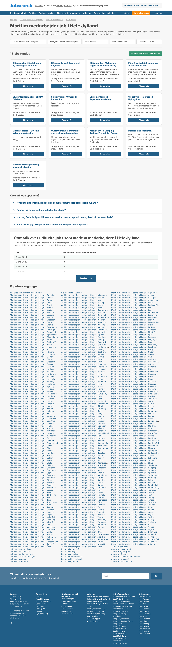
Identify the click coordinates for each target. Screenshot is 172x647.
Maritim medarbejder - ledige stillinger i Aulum (31, 302)
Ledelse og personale (95, 611)
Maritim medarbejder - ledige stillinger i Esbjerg (83, 339)
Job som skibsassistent (71, 559)
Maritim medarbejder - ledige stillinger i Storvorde (33, 477)
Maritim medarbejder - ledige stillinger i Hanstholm (134, 371)
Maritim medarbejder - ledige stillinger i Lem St (132, 413)
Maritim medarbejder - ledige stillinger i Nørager (32, 433)
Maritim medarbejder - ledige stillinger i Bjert (131, 310)
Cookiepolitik (41, 609)
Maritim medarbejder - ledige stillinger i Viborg (132, 519)
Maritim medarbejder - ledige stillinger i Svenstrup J (135, 482)
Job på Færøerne (120, 643)
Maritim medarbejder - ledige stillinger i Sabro (132, 455)
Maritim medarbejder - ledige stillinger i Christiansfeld (85, 330)
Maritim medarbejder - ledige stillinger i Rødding (32, 453)
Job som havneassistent (21, 549)
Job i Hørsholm (144, 626)
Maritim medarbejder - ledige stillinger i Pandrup (133, 438)
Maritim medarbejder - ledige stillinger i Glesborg (32, 362)
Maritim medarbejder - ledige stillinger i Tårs (81, 507)
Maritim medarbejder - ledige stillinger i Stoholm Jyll (135, 475)
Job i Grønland (119, 641)
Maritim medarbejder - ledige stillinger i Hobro (82, 386)
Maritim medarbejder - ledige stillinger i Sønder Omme (35, 487)
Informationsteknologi (95, 601)
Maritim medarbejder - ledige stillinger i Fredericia (33, 347)
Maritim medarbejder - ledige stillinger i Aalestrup (134, 542)
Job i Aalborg (144, 604)
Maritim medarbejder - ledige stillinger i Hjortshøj (133, 384)
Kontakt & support (43, 599)
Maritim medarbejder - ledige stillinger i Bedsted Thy (135, 305)
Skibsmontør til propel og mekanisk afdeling (26, 165)
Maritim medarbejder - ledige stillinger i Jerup (132, 401)
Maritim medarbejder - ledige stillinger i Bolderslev (134, 312)
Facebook (11, 622)
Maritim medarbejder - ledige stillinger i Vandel (82, 512)
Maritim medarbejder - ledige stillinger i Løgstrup (32, 421)
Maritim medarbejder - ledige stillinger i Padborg (83, 438)
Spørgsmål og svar (68, 601)
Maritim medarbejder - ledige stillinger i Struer (31, 480)
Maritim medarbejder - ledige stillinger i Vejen (31, 514)
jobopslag (64, 5)
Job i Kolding (144, 611)
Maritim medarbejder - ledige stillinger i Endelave (83, 337)
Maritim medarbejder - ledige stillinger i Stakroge (32, 475)
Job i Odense (144, 601)
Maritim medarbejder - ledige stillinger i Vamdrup (32, 512)
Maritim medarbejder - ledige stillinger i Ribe (30, 448)
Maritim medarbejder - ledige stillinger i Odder (82, 436)
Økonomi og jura (93, 619)
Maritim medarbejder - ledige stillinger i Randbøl (32, 440)
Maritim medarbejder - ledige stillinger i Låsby (132, 423)
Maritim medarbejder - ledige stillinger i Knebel (132, 408)
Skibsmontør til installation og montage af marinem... (27, 64)
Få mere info (28, 86)
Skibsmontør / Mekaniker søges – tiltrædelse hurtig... (104, 64)
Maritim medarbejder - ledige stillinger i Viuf (131, 524)
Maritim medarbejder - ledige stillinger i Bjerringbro (84, 310)
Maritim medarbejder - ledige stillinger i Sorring (82, 470)
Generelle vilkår (42, 604)
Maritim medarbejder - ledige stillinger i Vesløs (132, 517)
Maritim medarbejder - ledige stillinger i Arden (31, 300)
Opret (127, 13)
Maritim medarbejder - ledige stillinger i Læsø (132, 418)
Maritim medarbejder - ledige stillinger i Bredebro (134, 317)
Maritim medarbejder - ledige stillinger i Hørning (32, 399)
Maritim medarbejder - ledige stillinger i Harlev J (83, 374)
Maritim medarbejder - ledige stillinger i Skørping (32, 468)
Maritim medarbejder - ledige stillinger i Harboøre (33, 374)
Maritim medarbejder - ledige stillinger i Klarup (31, 408)
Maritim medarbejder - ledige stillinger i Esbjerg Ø (84, 342)
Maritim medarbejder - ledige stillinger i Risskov (133, 448)
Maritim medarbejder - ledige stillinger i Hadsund (83, 369)
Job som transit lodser (121, 561)
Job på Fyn (117, 624)
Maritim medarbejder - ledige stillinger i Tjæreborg (84, 500)
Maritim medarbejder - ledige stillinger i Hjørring (32, 386)
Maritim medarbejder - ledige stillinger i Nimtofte (32, 431)
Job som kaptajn (68, 551)
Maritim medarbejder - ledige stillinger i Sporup (82, 473)
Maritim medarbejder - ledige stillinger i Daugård (133, 330)
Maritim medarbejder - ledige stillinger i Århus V (133, 544)
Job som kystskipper (120, 551)
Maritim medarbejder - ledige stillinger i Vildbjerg (133, 522)
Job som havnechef (70, 549)
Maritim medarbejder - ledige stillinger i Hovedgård (134, 391)
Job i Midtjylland (119, 636)
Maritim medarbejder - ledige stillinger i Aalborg (32, 539)
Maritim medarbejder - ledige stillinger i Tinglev (82, 497)
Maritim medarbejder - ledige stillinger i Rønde (82, 455)
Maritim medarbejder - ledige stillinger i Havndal (32, 376)
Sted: (15, 81)
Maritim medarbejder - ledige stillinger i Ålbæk (82, 542)
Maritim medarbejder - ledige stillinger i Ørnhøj (31, 532)
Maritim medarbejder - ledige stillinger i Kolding (32, 411)
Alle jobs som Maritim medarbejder (26, 293)
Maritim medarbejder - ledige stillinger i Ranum (31, 445)
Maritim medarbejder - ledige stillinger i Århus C (32, 544)
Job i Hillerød (144, 621)
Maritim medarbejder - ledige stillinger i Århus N (83, 544)
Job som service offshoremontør (126, 556)
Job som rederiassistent (72, 556)
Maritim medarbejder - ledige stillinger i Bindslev (32, 310)
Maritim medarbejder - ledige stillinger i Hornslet (83, 389)
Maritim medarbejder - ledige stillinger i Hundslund (33, 394)
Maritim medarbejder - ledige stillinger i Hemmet (83, 379)
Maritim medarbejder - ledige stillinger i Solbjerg (133, 468)
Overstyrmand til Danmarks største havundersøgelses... (65, 131)
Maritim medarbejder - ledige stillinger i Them (31, 492)
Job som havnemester (20, 551)
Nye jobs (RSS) (42, 614)
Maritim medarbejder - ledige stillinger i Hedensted (84, 376)
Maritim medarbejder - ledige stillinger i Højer (81, 396)
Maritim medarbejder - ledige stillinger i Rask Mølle (84, 445)
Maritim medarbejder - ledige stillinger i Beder (82, 305)
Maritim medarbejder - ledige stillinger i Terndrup (133, 490)
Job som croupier (119, 547)
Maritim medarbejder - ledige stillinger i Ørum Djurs (134, 532)
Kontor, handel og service (97, 609)
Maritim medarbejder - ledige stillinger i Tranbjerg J (33, 502)
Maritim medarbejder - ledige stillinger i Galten (132, 352)
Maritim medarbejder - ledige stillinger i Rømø (31, 455)
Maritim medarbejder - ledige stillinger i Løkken (32, 423)
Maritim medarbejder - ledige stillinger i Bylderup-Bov (85, 325)
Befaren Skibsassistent (140, 130)
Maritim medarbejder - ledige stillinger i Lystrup (82, 418)
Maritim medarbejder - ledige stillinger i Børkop (133, 327)
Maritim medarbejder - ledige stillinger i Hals (131, 369)
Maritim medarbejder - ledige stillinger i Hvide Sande (135, 394)
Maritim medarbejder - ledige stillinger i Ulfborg (32, 510)
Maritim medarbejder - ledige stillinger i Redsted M (134, 445)
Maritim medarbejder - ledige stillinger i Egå (131, 334)
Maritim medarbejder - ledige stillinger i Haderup (133, 367)
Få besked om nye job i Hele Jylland (145, 53)
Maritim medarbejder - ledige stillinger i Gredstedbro (135, 362)
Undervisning (92, 616)
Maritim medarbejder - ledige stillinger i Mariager (83, 426)
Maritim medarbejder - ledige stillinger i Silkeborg (134, 458)
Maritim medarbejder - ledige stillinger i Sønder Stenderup (87, 487)
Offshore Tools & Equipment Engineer (65, 64)
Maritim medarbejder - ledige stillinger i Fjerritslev (84, 344)
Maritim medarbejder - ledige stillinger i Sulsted (32, 482)
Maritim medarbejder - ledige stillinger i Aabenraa (33, 537)
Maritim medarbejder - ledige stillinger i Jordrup (32, 404)
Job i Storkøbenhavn (121, 609)
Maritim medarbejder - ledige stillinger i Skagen (133, 460)
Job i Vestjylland (119, 633)
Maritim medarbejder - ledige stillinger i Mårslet (82, 428)
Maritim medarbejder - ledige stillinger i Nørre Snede (135, 433)
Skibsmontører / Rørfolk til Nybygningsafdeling (26, 131)
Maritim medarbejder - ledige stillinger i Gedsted (83, 354)
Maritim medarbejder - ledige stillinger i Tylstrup (83, 505)
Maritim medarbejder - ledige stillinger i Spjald (31, 473)
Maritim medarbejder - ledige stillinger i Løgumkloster (136, 421)
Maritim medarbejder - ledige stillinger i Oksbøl (133, 436)
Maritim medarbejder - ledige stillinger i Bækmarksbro (35, 327)
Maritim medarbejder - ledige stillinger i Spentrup (133, 470)
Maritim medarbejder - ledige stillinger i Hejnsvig (32, 379)
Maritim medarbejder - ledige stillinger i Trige (81, 502)
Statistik (64, 604)
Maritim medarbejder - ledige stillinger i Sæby (82, 485)
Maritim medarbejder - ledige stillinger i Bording (32, 315)
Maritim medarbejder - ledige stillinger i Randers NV (135, 440)
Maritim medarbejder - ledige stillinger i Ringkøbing (84, 448)
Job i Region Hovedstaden (123, 604)
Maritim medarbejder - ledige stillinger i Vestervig (83, 519)
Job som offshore (119, 554)
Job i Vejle (143, 616)
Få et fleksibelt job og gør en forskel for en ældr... (143, 64)
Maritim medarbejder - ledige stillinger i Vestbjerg (33, 519)
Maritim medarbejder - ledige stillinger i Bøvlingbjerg (34, 330)
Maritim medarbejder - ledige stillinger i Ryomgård (134, 450)
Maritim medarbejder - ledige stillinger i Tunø (30, 505)
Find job (32, 13)
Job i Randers (144, 609)
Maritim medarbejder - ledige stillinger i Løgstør (83, 421)
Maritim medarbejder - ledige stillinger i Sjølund (82, 460)
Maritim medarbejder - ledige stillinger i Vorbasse (32, 529)
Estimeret (39, 5)
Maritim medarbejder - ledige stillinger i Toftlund (133, 500)
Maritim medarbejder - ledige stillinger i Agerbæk (134, 293)
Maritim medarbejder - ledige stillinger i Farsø (31, 344)
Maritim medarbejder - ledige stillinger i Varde (132, 512)
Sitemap (39, 611)
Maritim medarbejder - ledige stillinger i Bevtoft (31, 307)
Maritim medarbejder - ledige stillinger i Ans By (82, 297)
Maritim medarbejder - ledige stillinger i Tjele (30, 500)
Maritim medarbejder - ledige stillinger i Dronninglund (34, 332)
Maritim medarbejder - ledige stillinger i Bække (132, 325)
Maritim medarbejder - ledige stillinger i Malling (31, 426)
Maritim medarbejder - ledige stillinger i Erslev (31, 339)
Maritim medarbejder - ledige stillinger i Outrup (31, 438)
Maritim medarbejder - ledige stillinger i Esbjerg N (134, 339)
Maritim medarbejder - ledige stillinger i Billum (82, 307)
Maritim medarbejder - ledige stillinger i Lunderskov (34, 418)
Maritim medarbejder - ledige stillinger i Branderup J (85, 317)
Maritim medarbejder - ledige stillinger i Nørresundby (34, 436)
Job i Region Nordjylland (122, 606)
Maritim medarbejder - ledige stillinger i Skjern (31, 465)
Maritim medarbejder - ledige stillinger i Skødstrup (134, 465)
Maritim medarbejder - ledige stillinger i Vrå (81, 529)
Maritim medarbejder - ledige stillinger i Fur (30, 349)
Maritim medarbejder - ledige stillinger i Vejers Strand (85, 514)
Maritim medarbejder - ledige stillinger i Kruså (31, 413)
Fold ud (84, 278)
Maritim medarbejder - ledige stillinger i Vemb (82, 517)
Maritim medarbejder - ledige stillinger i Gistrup (82, 357)
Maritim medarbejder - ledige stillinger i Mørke (31, 428)
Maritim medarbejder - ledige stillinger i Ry (80, 450)
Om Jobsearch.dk (18, 13)
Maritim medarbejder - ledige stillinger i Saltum (31, 458)
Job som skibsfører (19, 561)
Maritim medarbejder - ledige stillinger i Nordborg (84, 431)
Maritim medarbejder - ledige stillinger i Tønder (133, 505)
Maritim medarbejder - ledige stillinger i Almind (132, 295)
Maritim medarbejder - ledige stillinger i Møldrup (133, 426)
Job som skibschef (120, 559)
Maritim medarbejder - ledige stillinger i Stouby (82, 477)
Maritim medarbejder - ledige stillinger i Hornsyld (133, 389)
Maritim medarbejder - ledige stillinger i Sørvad (31, 490)
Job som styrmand (69, 561)
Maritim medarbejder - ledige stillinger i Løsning (83, 423)
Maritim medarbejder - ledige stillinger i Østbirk (31, 534)
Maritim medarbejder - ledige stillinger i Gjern (81, 359)
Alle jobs (13, 20)
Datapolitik (40, 606)
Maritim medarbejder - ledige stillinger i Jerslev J (83, 401)
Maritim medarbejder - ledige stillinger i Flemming (134, 344)
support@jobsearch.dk (19, 604)
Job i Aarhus (144, 599)
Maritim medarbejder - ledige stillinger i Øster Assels (85, 534)
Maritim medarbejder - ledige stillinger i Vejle (131, 514)
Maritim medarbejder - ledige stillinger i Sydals (31, 485)
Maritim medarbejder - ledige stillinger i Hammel (32, 371)
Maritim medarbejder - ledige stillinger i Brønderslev (135, 322)
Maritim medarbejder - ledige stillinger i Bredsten (32, 320)
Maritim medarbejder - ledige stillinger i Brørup (31, 325)
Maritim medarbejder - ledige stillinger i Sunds (82, 482)
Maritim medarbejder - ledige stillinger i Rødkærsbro (135, 453)
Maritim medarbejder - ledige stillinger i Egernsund (33, 334)
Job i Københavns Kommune (124, 596)
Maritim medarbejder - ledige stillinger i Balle (131, 302)
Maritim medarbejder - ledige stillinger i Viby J (31, 522)
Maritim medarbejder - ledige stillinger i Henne (132, 379)
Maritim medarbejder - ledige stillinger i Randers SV (84, 443)
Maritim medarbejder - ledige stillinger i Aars (81, 547)
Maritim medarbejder (54, 20)
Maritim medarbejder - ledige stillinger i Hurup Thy (84, 394)
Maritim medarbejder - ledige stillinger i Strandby (133, 477)
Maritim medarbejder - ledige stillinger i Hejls (132, 376)
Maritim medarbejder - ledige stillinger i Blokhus (32, 312)
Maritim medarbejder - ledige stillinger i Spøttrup (133, 473)
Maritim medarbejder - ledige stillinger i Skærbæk (84, 465)
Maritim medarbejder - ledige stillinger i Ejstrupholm (34, 337)
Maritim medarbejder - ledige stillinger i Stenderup (84, 475)
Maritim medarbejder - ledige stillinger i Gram (81, 362)
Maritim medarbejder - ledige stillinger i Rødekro (83, 453)
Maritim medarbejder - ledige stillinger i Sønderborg (135, 487)
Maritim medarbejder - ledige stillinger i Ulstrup (82, 510)
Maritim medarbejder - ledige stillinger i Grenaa (31, 364)
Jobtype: (17, 78)
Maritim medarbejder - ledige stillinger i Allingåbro (84, 295)
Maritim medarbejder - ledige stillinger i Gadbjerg (83, 352)
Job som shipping (18, 559)
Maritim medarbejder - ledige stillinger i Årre (30, 547)
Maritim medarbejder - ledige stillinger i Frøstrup (133, 347)
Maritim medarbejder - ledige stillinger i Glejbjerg (133, 359)
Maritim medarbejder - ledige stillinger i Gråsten (133, 364)
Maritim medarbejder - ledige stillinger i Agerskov (33, 295)
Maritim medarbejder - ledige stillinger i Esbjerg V (33, 342)
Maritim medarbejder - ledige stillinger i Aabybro (83, 537)
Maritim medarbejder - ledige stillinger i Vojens (82, 527)
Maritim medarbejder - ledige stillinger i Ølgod (132, 529)
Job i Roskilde (144, 619)
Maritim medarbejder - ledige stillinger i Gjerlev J (32, 359)
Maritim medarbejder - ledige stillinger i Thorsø (133, 492)
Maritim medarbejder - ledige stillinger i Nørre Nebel (85, 433)
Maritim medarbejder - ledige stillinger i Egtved (82, 334)
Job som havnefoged (121, 549)
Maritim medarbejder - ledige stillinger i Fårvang (32, 352)
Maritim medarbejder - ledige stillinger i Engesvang (134, 337)
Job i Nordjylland (119, 628)
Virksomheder (66, 609)
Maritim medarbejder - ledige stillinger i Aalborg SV (84, 539)
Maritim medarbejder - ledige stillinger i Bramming (134, 315)
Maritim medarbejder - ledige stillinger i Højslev (133, 396)
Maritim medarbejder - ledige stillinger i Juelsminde (84, 404)
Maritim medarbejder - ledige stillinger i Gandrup (32, 354)
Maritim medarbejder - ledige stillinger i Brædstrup (84, 322)
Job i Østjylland (119, 631)
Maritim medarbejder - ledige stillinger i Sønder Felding (136, 485)
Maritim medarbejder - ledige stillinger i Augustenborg (136, 300)
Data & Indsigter (67, 599)
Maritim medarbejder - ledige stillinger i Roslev (31, 450)
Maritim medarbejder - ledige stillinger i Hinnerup (83, 381)
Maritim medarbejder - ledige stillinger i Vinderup (83, 524)
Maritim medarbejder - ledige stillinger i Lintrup (132, 416)
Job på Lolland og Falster (123, 621)
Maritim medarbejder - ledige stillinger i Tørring (31, 507)
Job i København (145, 596)
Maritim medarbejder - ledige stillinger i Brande (31, 317)
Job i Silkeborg (145, 614)
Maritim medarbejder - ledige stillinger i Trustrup (133, 502)
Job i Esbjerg (144, 606)
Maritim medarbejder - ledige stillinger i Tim (30, 497)
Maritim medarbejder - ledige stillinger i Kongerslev (134, 411)
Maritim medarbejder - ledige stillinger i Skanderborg (85, 463)
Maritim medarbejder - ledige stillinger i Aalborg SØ (135, 539)
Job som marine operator (21, 554)
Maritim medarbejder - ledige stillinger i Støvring (83, 480)
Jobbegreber (66, 606)
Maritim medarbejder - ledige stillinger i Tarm (81, 490)
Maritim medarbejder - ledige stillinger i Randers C (84, 440)
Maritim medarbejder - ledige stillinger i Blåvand (83, 312)
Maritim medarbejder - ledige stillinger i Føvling (82, 349)
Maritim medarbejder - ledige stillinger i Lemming (32, 416)
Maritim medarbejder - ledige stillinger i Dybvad (83, 332)
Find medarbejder (47, 13)
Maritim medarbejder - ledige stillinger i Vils (30, 524)
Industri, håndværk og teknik (31, 20)
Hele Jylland (71, 20)
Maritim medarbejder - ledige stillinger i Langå (82, 413)
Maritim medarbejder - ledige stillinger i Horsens (32, 391)
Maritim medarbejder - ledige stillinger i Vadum (132, 510)
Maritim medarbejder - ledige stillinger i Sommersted (34, 470)
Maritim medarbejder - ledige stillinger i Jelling (31, 401)
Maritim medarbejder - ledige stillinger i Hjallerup (32, 384)
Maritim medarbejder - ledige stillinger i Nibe (131, 428)
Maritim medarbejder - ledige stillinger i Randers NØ (34, 443)
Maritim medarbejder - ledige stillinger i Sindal (31, 460)
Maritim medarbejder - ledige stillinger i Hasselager (134, 374)
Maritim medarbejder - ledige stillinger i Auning (82, 302)
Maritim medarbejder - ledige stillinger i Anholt (31, 297)
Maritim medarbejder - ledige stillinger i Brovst (132, 320)
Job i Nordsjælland (120, 611)
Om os (38, 596)
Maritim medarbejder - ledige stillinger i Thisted (82, 492)
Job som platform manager (22, 556)
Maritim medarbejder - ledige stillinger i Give (131, 357)
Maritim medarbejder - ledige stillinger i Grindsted (83, 364)
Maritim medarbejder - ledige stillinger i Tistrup (132, 497)
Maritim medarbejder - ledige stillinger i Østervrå (133, 534)
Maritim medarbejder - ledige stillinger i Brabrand (83, 315)
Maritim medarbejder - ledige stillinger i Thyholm (83, 495)
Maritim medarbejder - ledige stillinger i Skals (31, 463)
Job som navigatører (70, 554)
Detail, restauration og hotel (98, 596)
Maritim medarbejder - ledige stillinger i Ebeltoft (133, 332)
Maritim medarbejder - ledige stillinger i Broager (83, 320)
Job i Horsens (144, 631)
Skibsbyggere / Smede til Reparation (64, 98)
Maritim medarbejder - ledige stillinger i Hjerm (82, 384)
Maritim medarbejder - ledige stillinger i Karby (132, 404)
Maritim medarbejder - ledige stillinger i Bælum (82, 327)
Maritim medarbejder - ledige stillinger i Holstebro (134, 386)
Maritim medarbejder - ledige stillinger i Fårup (132, 349)
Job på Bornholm (119, 626)
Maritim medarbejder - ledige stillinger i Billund (132, 307)
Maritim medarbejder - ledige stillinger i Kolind (82, 411)
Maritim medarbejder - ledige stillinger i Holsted (32, 389)
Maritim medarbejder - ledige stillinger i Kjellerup (133, 406)
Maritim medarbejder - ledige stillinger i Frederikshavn (85, 347)
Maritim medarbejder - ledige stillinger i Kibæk (82, 406)
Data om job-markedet (104, 13)
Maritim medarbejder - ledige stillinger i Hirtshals (133, 381)
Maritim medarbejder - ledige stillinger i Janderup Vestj (136, 399)
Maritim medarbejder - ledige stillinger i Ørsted (82, 532)
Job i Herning (144, 624)
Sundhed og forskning (96, 614)
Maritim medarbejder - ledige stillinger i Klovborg (83, 408)
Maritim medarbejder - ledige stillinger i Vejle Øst (32, 517)
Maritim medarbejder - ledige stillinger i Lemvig (82, 416)
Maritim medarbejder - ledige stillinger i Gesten (31, 357)
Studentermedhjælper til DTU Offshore (28, 98)
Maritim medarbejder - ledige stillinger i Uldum (132, 507)
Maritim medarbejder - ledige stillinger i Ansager (133, 297)
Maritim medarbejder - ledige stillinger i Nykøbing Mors (136, 431)
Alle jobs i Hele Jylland (71, 293)
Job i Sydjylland (119, 638)
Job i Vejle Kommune (121, 599)
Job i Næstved (144, 633)
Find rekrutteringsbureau (68, 13)
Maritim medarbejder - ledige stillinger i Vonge (132, 527)
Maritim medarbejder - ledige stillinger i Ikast (81, 399)
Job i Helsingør (144, 628)
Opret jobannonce (141, 13)
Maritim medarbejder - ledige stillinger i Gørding (32, 367)
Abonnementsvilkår (43, 601)
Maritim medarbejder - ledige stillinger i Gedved (133, 354)
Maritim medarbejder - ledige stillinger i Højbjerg (32, 396)
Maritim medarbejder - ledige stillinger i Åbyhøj (133, 537)
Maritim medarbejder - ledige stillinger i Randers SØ (135, 443)
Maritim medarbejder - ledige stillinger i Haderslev (84, 367)
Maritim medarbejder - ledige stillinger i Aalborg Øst (34, 542)
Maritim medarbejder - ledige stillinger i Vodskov (32, 527)
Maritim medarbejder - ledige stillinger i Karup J (32, 406)
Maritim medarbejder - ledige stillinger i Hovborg (83, 391)
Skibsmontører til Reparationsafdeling (100, 98)
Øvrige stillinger (93, 621)
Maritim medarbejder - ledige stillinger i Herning (32, 381)
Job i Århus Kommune (121, 601)
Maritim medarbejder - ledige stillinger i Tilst (131, 495)
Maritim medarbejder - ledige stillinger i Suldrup (133, 480)
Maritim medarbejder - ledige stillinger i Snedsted (83, 468)
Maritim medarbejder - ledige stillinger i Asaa (81, 300)
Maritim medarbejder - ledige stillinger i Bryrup (31, 322)
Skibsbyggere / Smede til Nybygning (141, 98)
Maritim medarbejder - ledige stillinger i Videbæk (83, 522)
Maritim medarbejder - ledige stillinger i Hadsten (32, 369)
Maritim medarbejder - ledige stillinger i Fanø (132, 342)
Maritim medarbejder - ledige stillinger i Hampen (83, 371)
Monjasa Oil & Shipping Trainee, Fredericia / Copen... (104, 131)
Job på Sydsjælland (121, 619)
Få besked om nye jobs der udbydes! (143, 5)
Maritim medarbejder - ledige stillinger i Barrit (31, 305)
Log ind (158, 13)
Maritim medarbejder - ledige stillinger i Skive (132, 463)
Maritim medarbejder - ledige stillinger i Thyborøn (33, 495)
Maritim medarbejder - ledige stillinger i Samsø (82, 458)
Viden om (87, 13)
